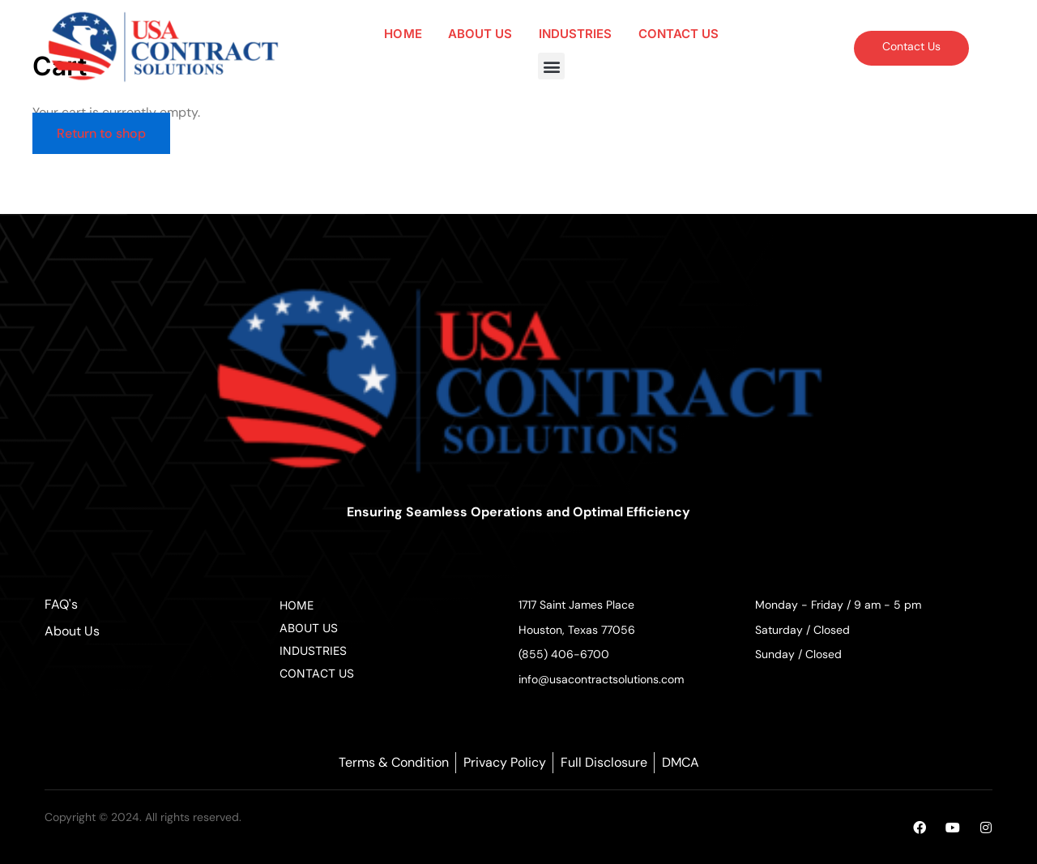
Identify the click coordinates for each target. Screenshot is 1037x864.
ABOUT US (480, 33)
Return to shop (101, 133)
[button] (551, 66)
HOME (402, 33)
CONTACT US (678, 33)
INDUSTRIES (575, 33)
